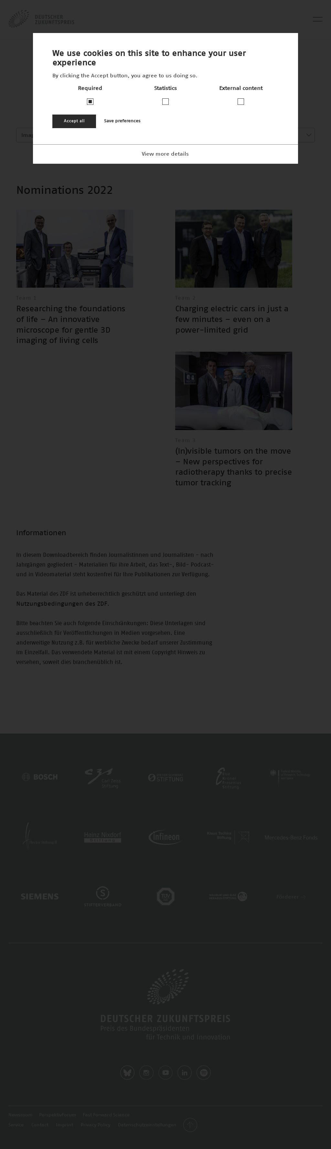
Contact (39, 1125)
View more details (165, 154)
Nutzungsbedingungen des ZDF (61, 604)
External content (240, 88)
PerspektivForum (57, 1115)
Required (90, 88)
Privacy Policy (95, 1125)
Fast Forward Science (106, 1115)
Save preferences (122, 121)
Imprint (64, 1125)
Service (16, 1125)
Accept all (74, 121)
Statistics (165, 88)
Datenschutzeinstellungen (147, 1125)
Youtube (165, 1073)
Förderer (291, 897)
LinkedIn (184, 1073)
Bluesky (127, 1073)
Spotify (204, 1073)
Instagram (146, 1073)
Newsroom (20, 1115)
